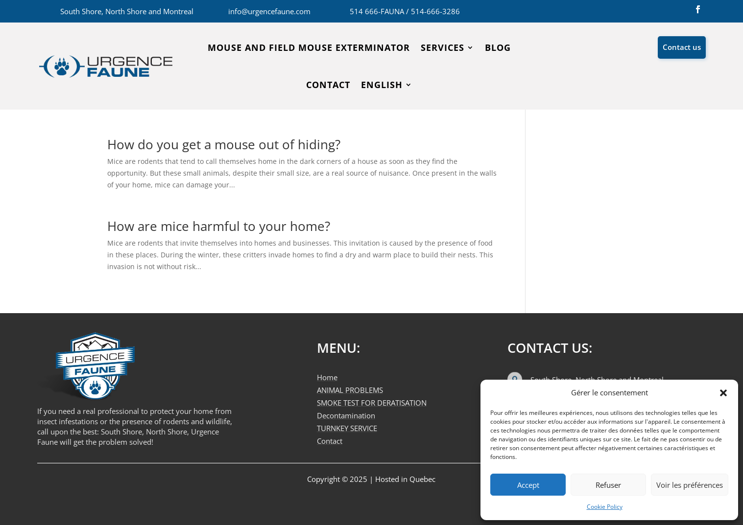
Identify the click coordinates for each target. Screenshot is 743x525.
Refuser (608, 485)
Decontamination (346, 415)
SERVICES (442, 47)
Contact (328, 85)
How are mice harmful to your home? (218, 226)
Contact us (682, 47)
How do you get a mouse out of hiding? (223, 144)
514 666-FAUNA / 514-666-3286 (405, 11)
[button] (723, 393)
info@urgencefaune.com (269, 11)
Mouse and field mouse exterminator (309, 47)
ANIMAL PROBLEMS (350, 390)
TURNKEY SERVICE (347, 428)
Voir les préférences (689, 485)
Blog (498, 47)
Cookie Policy (605, 506)
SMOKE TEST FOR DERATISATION (372, 403)
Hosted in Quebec (405, 479)
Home (327, 377)
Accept (528, 485)
